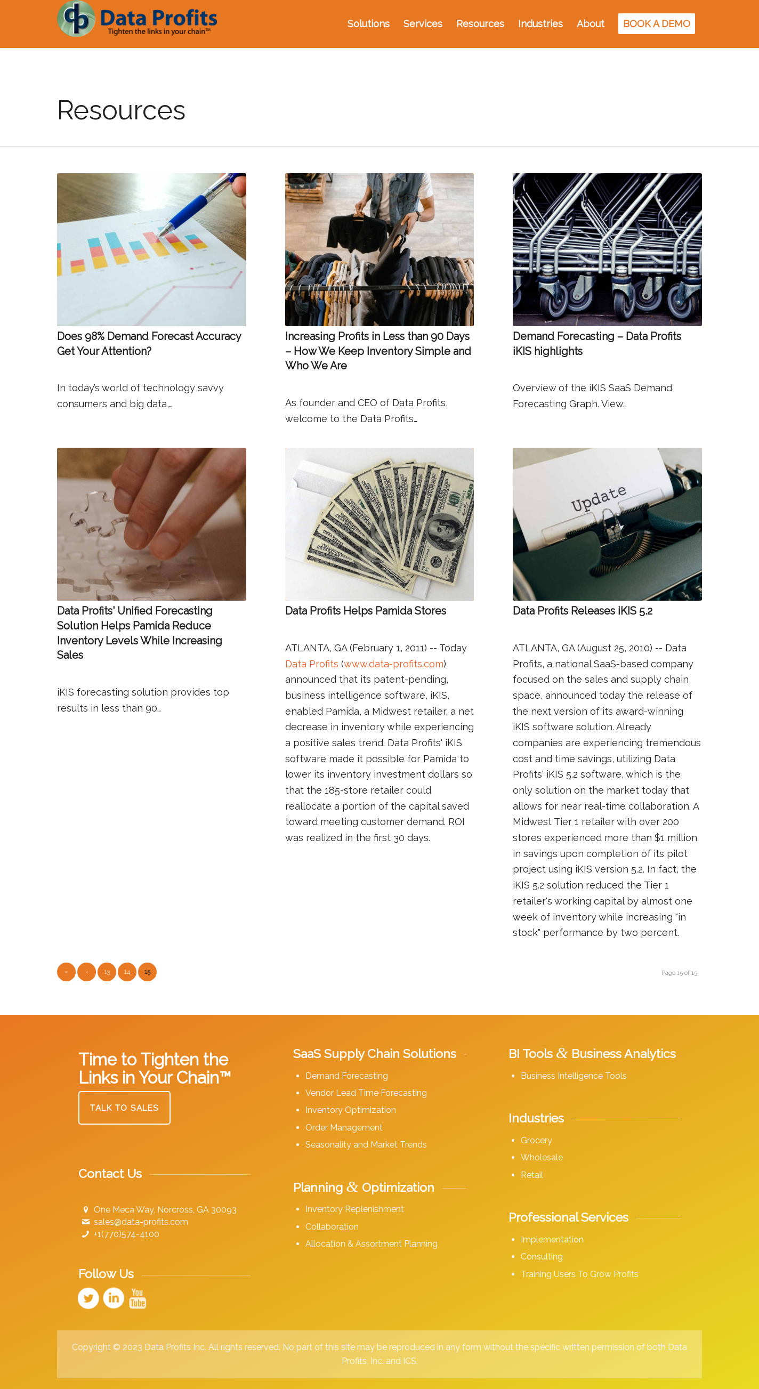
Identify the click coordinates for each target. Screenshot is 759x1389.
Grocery (536, 1140)
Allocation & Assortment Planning (371, 1244)
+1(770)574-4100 (126, 1234)
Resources (121, 110)
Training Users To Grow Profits (580, 1274)
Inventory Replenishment (354, 1209)
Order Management (344, 1127)
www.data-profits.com (393, 663)
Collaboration (332, 1227)
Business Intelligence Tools (574, 1076)
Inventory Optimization (350, 1110)
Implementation (552, 1239)
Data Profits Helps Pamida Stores (365, 610)
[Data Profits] (137, 24)
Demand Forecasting (346, 1076)
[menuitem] (369, 24)
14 (127, 971)
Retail (532, 1175)
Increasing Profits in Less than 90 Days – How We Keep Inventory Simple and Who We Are (378, 351)
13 (107, 971)
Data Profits (311, 663)
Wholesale (542, 1157)
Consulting (542, 1256)
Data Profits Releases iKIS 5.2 (582, 610)
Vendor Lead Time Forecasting (366, 1093)
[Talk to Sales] (124, 1108)
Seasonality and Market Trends (366, 1145)
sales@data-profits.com (141, 1222)
